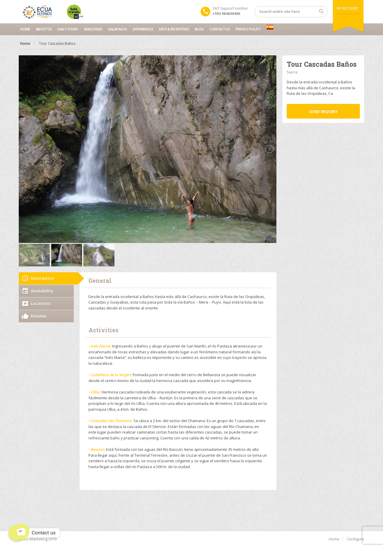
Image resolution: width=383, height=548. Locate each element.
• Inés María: (99, 346)
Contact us (219, 29)
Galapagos (117, 29)
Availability (42, 291)
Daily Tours (67, 29)
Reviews (39, 316)
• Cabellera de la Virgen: (110, 374)
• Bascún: (96, 449)
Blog (199, 29)
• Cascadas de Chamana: (110, 420)
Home (25, 29)
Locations (41, 303)
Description (42, 278)
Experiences (143, 29)
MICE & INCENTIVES (174, 29)
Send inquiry (323, 111)
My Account (347, 8)
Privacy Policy (248, 29)
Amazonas (93, 29)
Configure (355, 539)
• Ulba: (94, 392)
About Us (44, 29)
